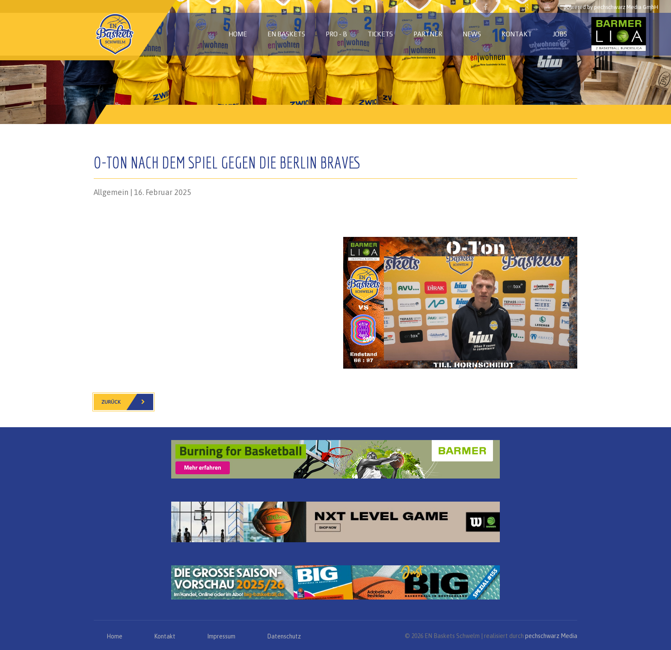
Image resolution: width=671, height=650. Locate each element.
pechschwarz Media (551, 635)
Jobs (559, 34)
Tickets (380, 34)
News (472, 34)
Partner (427, 34)
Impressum (221, 636)
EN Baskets (286, 34)
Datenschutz (284, 636)
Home (238, 34)
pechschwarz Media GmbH (626, 7)
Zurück (127, 402)
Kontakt (517, 34)
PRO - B (336, 34)
